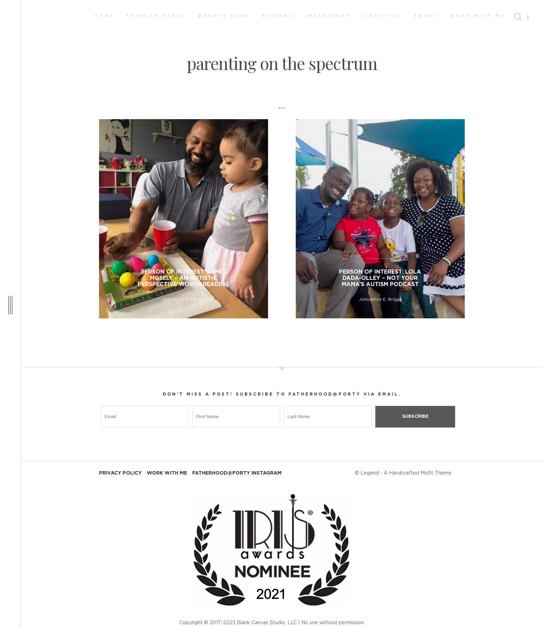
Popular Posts (156, 16)
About (426, 16)
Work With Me (477, 16)
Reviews (278, 16)
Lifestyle (382, 16)
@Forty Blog (224, 16)
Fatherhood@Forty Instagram (237, 473)
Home (104, 16)
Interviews (328, 16)
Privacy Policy (120, 473)
